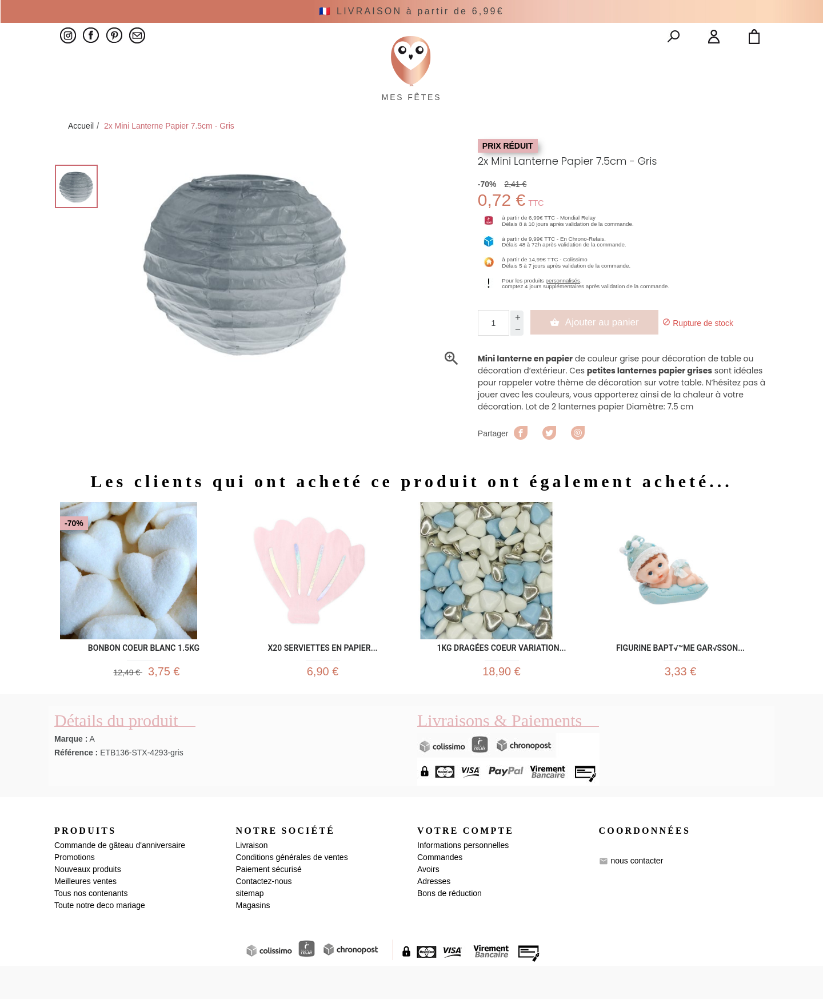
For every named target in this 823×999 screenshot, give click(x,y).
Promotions (74, 890)
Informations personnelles (463, 878)
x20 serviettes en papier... (322, 672)
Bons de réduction (449, 926)
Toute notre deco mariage (99, 938)
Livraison (252, 878)
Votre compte (465, 863)
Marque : (70, 771)
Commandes (439, 890)
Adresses (433, 914)
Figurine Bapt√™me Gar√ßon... (680, 672)
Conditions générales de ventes (292, 890)
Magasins (253, 938)
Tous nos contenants (90, 926)
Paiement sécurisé (269, 902)
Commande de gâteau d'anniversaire (119, 878)
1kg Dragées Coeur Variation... (501, 672)
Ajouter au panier (599, 348)
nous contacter (636, 893)
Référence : (76, 785)
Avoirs (428, 902)
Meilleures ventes (85, 914)
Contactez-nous (264, 914)
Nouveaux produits (87, 902)
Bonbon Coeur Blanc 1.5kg (143, 672)
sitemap (250, 926)
